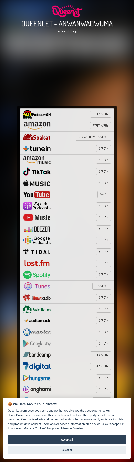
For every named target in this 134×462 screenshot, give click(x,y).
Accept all (67, 439)
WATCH (104, 194)
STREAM (103, 148)
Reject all (66, 449)
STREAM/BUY (100, 114)
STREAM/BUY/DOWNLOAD (93, 137)
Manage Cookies (72, 428)
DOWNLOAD (101, 286)
